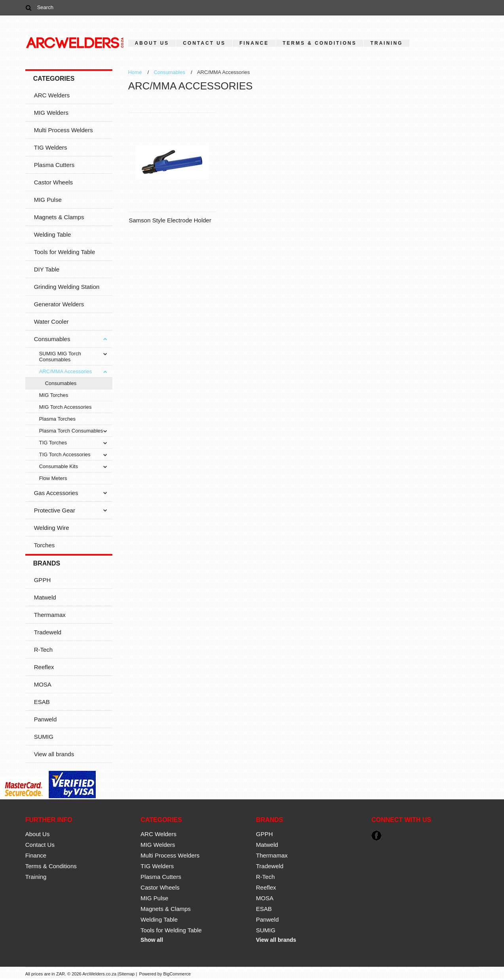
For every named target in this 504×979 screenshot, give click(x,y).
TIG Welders (50, 147)
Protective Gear (54, 510)
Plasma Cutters (54, 164)
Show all (151, 940)
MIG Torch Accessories (65, 407)
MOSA (42, 684)
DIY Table (47, 269)
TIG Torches (53, 443)
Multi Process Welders (63, 130)
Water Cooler (51, 321)
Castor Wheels (53, 182)
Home (135, 72)
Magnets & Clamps (59, 217)
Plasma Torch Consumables (71, 431)
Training (386, 43)
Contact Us (204, 43)
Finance (254, 43)
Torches (44, 545)
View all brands (54, 754)
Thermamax (50, 614)
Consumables (52, 339)
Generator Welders (59, 304)
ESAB (42, 701)
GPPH (42, 580)
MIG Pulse (48, 199)
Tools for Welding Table (64, 252)
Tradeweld (47, 632)
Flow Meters (53, 478)
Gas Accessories (56, 493)
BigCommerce (177, 973)
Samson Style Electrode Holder (170, 220)
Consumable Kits (58, 466)
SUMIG (43, 736)
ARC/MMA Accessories (65, 371)
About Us (152, 43)
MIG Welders (51, 112)
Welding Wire (51, 527)
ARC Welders (52, 95)
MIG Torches (53, 395)
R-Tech (43, 649)
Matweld (45, 597)
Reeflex (44, 667)
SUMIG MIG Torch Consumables (60, 356)
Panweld (45, 719)
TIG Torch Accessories (65, 454)
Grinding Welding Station (67, 286)
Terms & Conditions (320, 43)
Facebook (376, 835)
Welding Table (52, 234)
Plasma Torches (57, 419)
